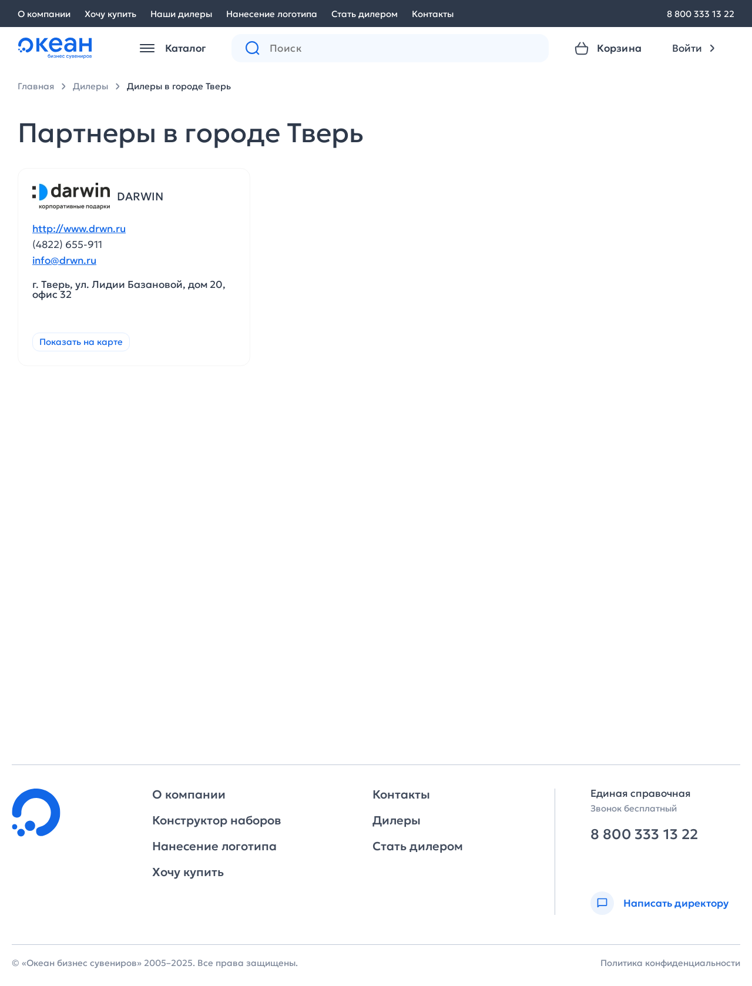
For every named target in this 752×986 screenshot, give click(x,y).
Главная (36, 86)
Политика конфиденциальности (670, 962)
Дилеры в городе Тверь (179, 86)
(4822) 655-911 (67, 244)
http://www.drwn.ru (79, 229)
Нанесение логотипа (271, 13)
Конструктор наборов (216, 820)
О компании (44, 13)
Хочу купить (110, 13)
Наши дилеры (181, 13)
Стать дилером (364, 13)
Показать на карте (81, 341)
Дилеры (90, 86)
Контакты (433, 13)
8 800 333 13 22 (700, 13)
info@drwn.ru (64, 261)
